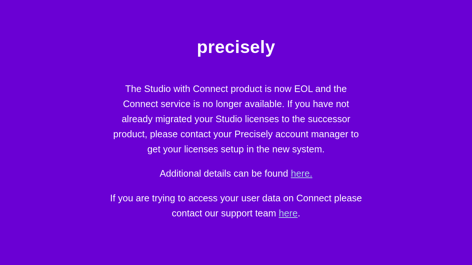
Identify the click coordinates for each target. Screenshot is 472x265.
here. (301, 173)
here (288, 213)
